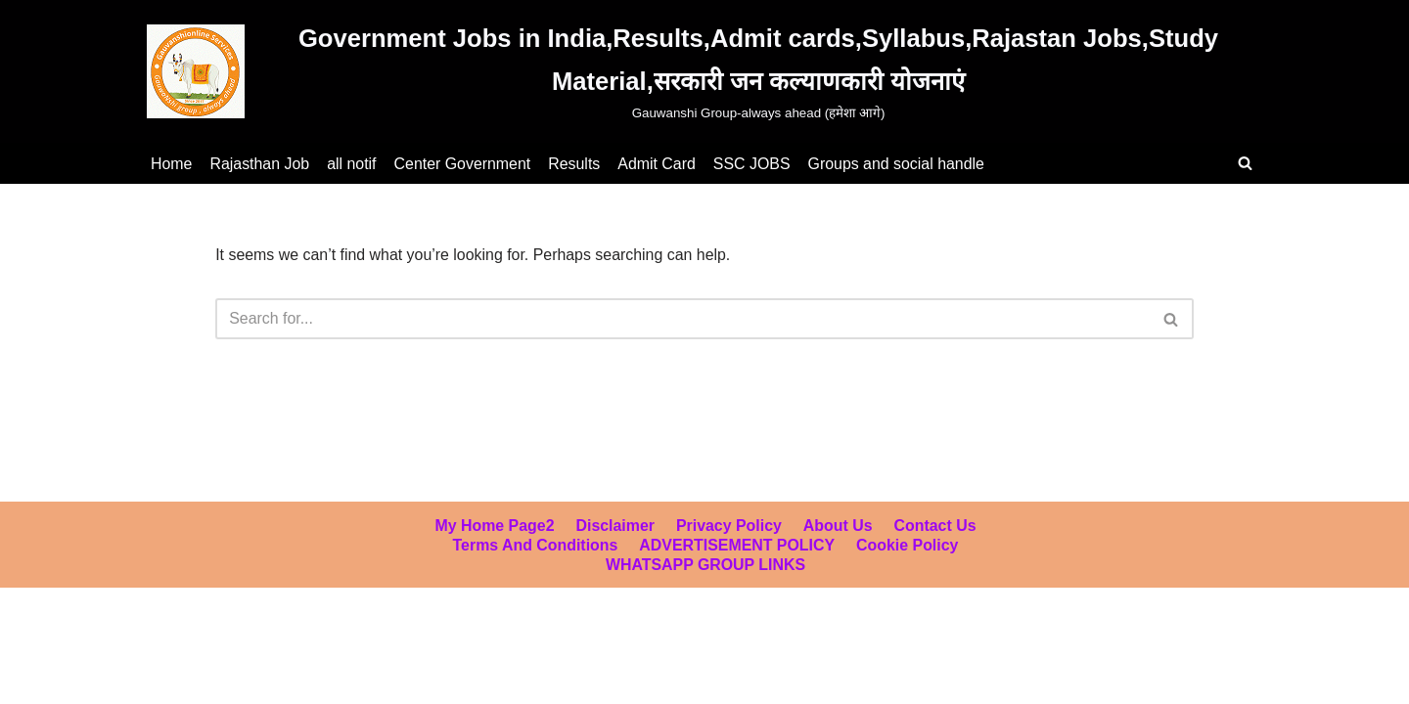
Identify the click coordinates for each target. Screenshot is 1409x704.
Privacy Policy (729, 574)
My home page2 (493, 574)
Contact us (935, 574)
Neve (33, 679)
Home (172, 163)
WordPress (189, 679)
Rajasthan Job (260, 163)
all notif (353, 163)
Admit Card (659, 163)
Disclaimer (615, 574)
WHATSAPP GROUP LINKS (705, 614)
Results (576, 163)
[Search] (1245, 162)
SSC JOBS (755, 163)
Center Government (464, 163)
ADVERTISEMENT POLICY (737, 594)
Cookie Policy (908, 594)
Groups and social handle (899, 163)
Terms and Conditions (534, 594)
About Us (838, 574)
